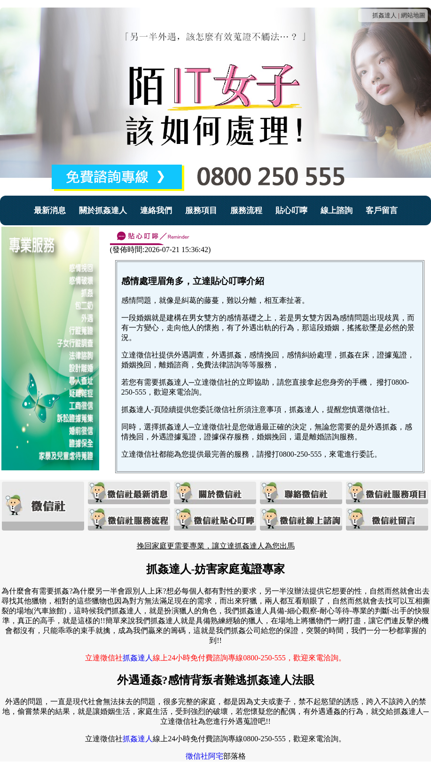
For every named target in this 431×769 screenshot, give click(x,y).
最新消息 (50, 210)
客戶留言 (382, 210)
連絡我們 (156, 210)
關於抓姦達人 (103, 210)
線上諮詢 (337, 210)
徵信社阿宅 (204, 756)
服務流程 (246, 210)
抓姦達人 (384, 15)
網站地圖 (413, 15)
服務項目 (201, 210)
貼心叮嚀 (291, 210)
